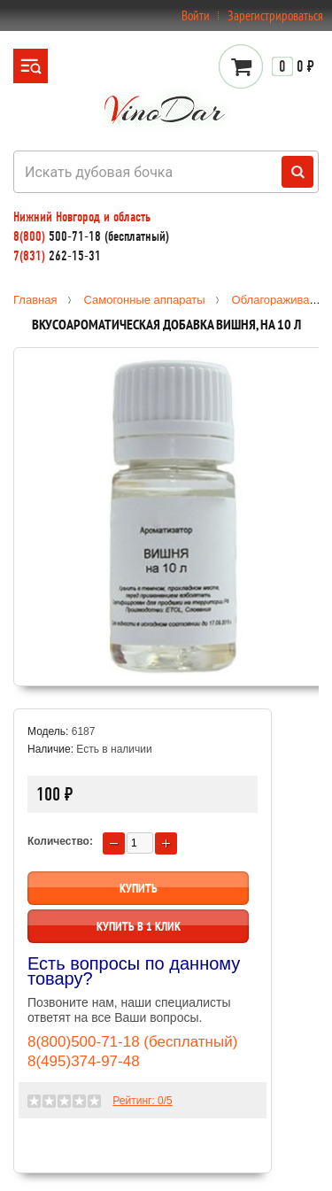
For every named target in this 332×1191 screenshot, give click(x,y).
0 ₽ (293, 66)
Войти (195, 15)
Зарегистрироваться (275, 15)
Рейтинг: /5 (142, 1100)
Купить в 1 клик (139, 926)
